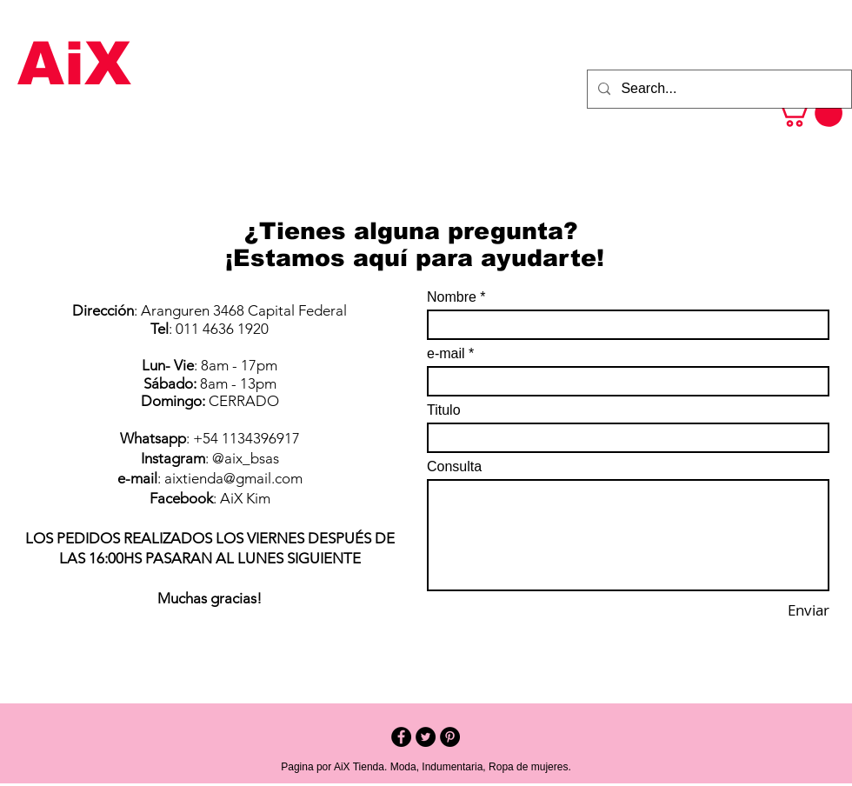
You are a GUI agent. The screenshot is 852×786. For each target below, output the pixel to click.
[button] (808, 113)
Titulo (444, 410)
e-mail (446, 354)
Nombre (451, 297)
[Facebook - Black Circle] (401, 737)
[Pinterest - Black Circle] (450, 737)
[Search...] (718, 89)
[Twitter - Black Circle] (426, 737)
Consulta (454, 467)
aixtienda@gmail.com (233, 478)
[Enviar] (780, 610)
